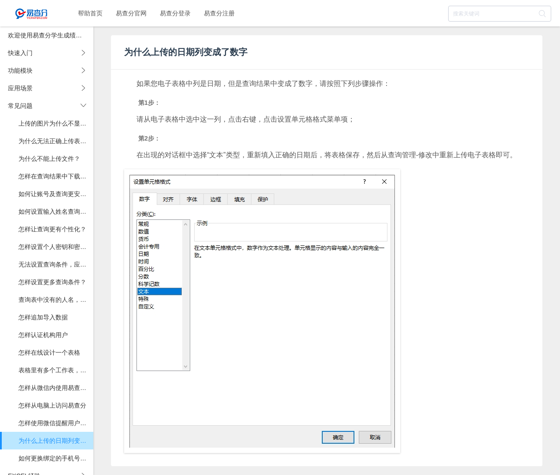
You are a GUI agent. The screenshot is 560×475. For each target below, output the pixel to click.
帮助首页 (90, 13)
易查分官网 (131, 13)
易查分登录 (175, 13)
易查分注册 (219, 13)
